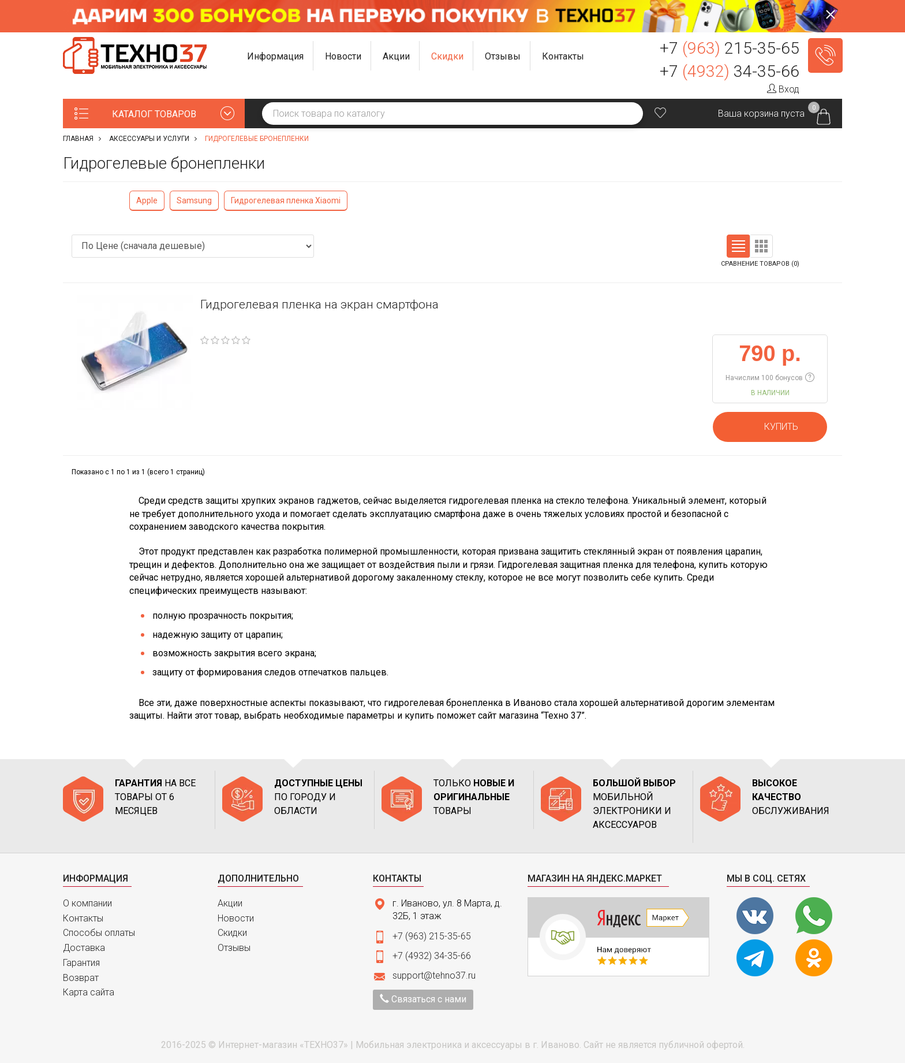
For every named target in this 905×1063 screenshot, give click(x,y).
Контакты (83, 918)
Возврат (81, 977)
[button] (275, 55)
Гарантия (81, 962)
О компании (87, 903)
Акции (230, 903)
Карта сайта (88, 992)
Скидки (232, 932)
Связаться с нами (423, 999)
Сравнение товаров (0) (760, 263)
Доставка (84, 947)
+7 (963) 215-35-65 (431, 936)
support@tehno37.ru (434, 975)
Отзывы (234, 947)
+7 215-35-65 (729, 48)
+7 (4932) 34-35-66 (431, 955)
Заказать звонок (825, 55)
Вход (783, 89)
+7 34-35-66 (729, 71)
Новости (236, 918)
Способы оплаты (99, 932)
